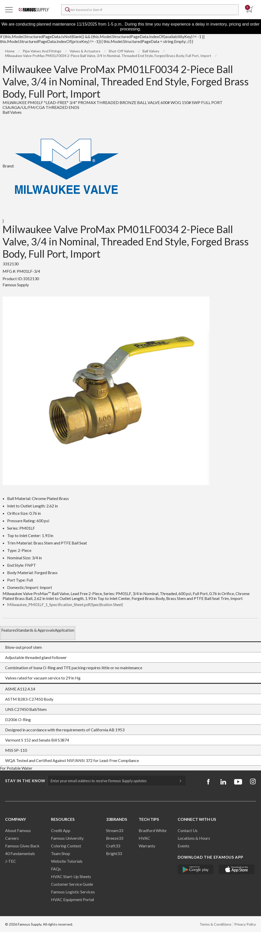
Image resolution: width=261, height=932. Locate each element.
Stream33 (114, 830)
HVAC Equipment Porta (72, 899)
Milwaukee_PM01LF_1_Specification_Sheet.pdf (65, 604)
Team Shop (60, 853)
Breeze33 (114, 838)
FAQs (56, 868)
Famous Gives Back (22, 845)
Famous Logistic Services (73, 891)
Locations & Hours (194, 838)
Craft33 (113, 845)
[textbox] (150, 9)
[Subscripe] (178, 781)
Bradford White (152, 830)
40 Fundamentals (20, 853)
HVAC (144, 838)
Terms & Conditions (215, 924)
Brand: (61, 165)
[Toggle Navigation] (9, 9)
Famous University (67, 838)
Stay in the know (25, 780)
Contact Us (188, 830)
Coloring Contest (66, 845)
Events (183, 845)
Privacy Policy (245, 924)
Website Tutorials (67, 861)
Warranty (147, 845)
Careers (12, 838)
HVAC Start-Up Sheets (71, 876)
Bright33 (114, 853)
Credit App (60, 830)
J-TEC (10, 861)
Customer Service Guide (72, 884)
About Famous (18, 830)
